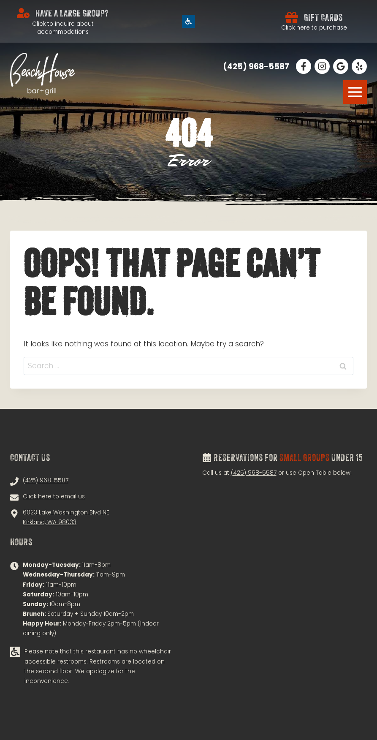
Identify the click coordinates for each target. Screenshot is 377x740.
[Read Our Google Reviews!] (340, 66)
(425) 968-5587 (254, 473)
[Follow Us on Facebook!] (303, 66)
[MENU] (355, 92)
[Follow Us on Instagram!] (322, 66)
